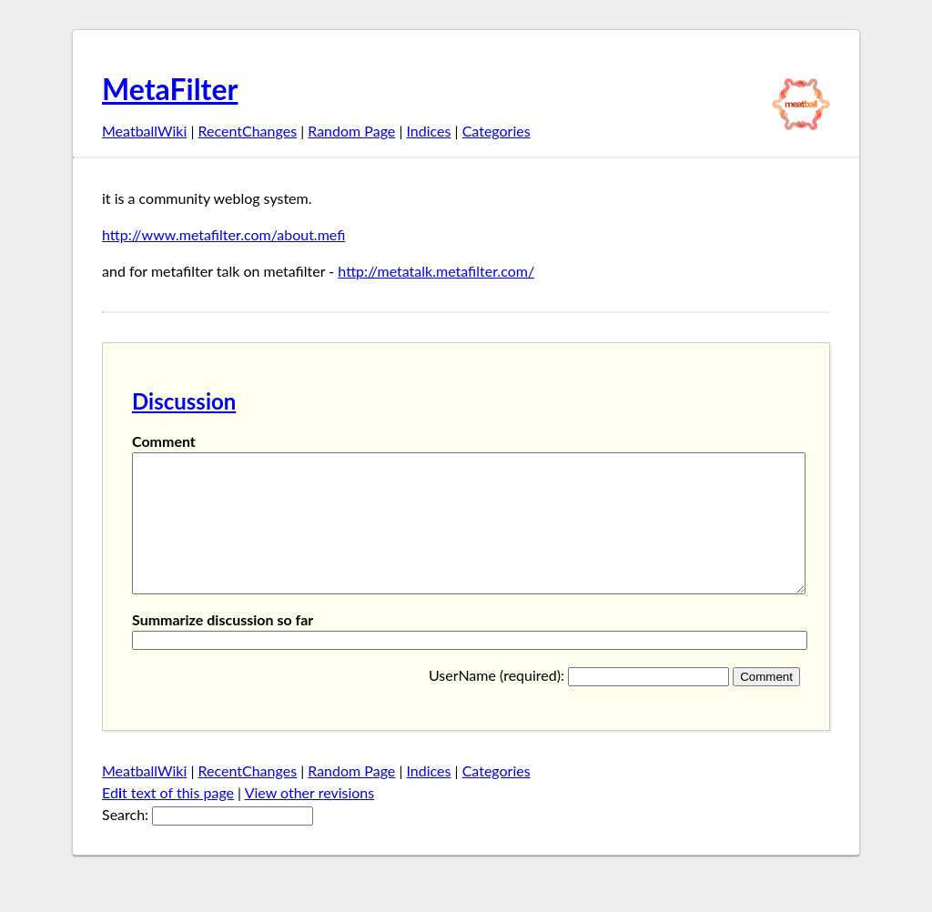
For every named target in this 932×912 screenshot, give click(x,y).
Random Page (351, 130)
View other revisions (310, 819)
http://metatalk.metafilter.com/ (436, 270)
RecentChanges (248, 130)
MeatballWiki (144, 130)
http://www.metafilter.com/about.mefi (223, 234)
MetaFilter (170, 88)
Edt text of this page (168, 819)
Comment (164, 441)
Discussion (184, 401)
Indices (428, 130)
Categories (496, 130)
